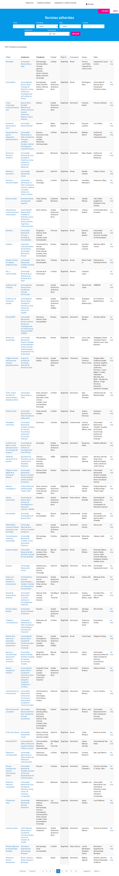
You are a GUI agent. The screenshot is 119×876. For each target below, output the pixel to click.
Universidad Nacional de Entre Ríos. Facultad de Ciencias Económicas (27, 714)
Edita (96, 57)
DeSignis (9, 244)
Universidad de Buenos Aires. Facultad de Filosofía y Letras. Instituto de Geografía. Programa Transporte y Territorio (27, 677)
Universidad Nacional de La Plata (26, 274)
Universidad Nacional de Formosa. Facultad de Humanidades (26, 235)
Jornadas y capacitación (65, 3)
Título (15, 23)
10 (66, 871)
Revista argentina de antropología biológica (12, 848)
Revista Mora (10, 82)
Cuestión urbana (12, 828)
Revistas (29, 3)
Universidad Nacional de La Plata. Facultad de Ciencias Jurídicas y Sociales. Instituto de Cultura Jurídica (27, 187)
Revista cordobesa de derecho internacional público (11, 771)
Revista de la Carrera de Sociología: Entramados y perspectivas (11, 640)
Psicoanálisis (10, 513)
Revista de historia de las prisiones (11, 595)
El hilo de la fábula (12, 732)
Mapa (115, 11)
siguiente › (87, 871)
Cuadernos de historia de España (11, 301)
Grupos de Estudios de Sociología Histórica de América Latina (26, 363)
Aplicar (75, 34)
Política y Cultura (27, 748)
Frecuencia (52, 30)
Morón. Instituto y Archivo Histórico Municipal (27, 860)
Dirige (84, 57)
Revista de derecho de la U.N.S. (11, 126)
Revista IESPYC (11, 741)
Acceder (90, 4)
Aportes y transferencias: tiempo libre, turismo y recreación (11, 656)
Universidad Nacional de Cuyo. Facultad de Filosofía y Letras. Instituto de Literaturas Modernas (27, 160)
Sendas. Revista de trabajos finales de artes (12, 262)
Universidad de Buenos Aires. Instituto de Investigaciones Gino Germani (26, 447)
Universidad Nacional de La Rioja (26, 64)
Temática (39, 23)
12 (76, 871)
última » (97, 871)
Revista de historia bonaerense (10, 860)
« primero (22, 871)
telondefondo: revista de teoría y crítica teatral (12, 212)
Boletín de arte (11, 411)
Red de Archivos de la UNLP (26, 278)
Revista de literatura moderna (9, 155)
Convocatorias (44, 3)
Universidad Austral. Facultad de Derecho (27, 611)
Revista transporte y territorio (10, 670)
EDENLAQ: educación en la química (11, 459)
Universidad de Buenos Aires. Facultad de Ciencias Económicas (26, 289)
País (61, 23)
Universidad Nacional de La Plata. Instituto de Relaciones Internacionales (27, 757)
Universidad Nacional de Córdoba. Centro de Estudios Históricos (27, 540)
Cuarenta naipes (12, 550)
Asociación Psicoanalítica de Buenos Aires (27, 516)
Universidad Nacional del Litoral (25, 173)
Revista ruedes (11, 199)
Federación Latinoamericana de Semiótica (27, 246)
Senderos (9, 230)
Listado (105, 11)
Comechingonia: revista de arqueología (12, 538)
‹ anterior (32, 871)
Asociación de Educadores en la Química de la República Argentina (27, 461)
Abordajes (9, 62)
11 (71, 871)
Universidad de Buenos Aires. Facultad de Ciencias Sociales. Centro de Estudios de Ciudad (27, 835)
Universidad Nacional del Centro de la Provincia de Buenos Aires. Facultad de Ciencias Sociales (27, 698)
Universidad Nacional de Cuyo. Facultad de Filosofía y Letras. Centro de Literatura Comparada (27, 789)
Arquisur (9, 566)
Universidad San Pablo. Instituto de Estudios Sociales (27, 743)
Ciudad (85, 23)
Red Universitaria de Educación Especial (27, 201)
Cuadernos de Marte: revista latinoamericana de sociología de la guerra (12, 447)
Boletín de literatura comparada (10, 784)
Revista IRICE (10, 317)
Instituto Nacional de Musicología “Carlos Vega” (27, 488)
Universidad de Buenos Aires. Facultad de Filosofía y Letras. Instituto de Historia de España (27, 306)
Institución (28, 30)
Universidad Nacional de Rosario (25, 253)
